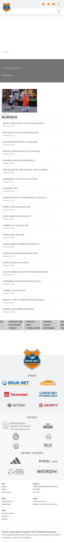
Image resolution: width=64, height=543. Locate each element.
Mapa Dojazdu (6, 504)
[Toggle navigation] (59, 11)
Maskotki (5, 519)
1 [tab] (25, 332)
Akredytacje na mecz (40, 501)
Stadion (4, 486)
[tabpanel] (32, 325)
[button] (59, 4)
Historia (4, 489)
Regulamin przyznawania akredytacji (45, 504)
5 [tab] (39, 332)
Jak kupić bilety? (7, 501)
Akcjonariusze (6, 492)
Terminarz (36, 492)
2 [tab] (28, 332)
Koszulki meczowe (8, 513)
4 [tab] (35, 332)
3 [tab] (32, 332)
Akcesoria (5, 516)
